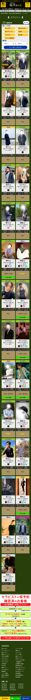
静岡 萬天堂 (12, 688)
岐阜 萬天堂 (4, 688)
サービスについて (6, 650)
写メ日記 (4, 665)
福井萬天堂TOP (19, 665)
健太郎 (22, 71)
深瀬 (8, 575)
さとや (22, 185)
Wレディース (8, 31)
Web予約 (26, 698)
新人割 (20, 35)
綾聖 (22, 223)
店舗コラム (18, 650)
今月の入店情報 (5, 656)
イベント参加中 (9, 38)
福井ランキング (19, 656)
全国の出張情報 (5, 675)
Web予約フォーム (20, 671)
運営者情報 (18, 673)
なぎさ (8, 381)
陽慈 (22, 421)
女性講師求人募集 (19, 663)
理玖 (8, 261)
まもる (8, 421)
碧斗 (8, 223)
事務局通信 (18, 677)
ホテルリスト (18, 652)
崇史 (8, 185)
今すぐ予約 (8, 277)
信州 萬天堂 (12, 684)
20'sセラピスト (5, 658)
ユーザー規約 (18, 654)
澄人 (8, 147)
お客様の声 (4, 663)
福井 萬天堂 (12, 686)
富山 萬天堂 (4, 686)
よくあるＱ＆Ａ (5, 669)
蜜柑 (22, 261)
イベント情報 (5, 673)
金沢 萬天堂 (20, 686)
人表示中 (7, 22)
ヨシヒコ (23, 341)
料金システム (5, 652)
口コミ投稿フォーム (20, 669)
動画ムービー (5, 667)
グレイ (8, 301)
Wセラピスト (22, 28)
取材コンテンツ (5, 677)
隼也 (8, 459)
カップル (7, 28)
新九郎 (8, 71)
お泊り (20, 31)
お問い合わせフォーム (20, 667)
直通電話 (5, 698)
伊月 (22, 459)
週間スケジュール (5, 654)
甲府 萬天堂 (20, 684)
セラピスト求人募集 (20, 660)
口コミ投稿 (15, 698)
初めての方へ (5, 648)
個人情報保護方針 (19, 675)
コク (8, 109)
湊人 (8, 497)
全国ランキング (19, 658)
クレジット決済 (19, 648)
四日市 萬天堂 (13, 689)
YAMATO (22, 147)
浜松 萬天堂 (20, 688)
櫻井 (22, 497)
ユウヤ (8, 341)
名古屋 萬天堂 (5, 689)
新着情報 (4, 671)
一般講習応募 (18, 662)
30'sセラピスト (5, 660)
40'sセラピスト (5, 662)
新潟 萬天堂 (4, 684)
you (22, 109)
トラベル (7, 35)
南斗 (22, 381)
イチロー (23, 537)
